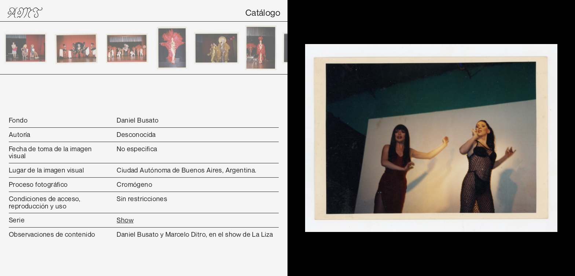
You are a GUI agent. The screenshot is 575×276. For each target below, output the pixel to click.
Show (125, 220)
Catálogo (262, 12)
